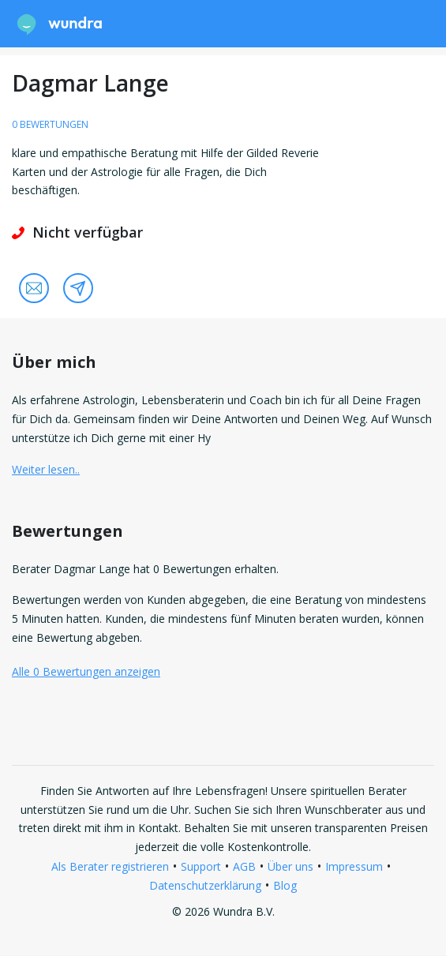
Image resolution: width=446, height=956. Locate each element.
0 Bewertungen (50, 124)
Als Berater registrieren (110, 866)
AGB (244, 866)
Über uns (290, 866)
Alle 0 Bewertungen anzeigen (86, 671)
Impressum (354, 866)
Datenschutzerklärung (205, 885)
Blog (285, 885)
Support (201, 866)
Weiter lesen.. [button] (46, 469)
